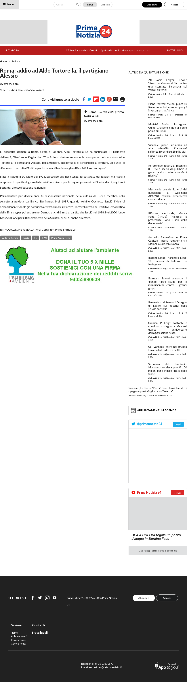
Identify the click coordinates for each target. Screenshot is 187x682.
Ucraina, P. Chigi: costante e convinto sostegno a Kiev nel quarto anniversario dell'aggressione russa (167, 327)
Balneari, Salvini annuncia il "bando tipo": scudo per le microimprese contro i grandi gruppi (167, 283)
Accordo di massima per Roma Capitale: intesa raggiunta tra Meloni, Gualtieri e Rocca (167, 240)
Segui (178, 424)
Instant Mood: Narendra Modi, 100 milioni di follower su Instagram (167, 261)
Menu (8, 4)
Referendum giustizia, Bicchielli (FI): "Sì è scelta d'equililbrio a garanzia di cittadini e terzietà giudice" (167, 170)
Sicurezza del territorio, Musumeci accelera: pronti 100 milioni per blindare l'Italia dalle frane (167, 369)
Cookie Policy (18, 643)
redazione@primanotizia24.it (107, 667)
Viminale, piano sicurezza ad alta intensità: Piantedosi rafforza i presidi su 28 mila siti (167, 148)
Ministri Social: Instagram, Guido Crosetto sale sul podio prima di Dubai (167, 127)
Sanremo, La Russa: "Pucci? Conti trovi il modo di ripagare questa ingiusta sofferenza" (158, 389)
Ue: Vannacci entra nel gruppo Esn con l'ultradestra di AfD (167, 348)
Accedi (174, 4)
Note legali (40, 632)
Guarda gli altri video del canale (158, 550)
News (90, 4)
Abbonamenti (18, 636)
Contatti (38, 625)
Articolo (105, 4)
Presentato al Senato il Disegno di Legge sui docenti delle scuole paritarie (167, 305)
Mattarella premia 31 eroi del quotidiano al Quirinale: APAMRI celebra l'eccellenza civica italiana (167, 194)
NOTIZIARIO (175, 50)
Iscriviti (177, 493)
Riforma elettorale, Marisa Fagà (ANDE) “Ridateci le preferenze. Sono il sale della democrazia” (167, 218)
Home (3, 61)
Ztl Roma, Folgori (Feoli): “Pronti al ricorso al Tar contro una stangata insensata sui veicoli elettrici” (167, 84)
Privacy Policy (18, 639)
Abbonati (152, 4)
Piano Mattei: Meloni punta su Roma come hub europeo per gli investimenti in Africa (167, 107)
